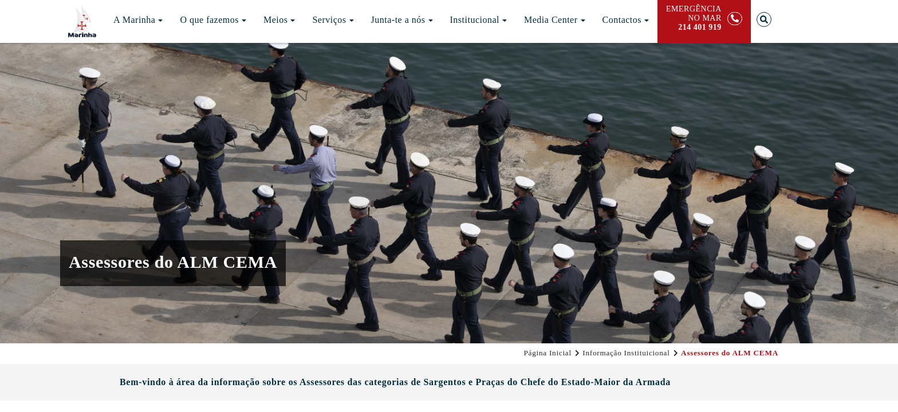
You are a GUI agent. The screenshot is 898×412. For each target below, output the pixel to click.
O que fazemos (213, 20)
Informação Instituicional (625, 352)
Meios (279, 20)
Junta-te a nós (402, 20)
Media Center (554, 20)
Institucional (478, 20)
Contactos (625, 20)
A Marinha (138, 20)
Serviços (332, 20)
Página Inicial (548, 352)
